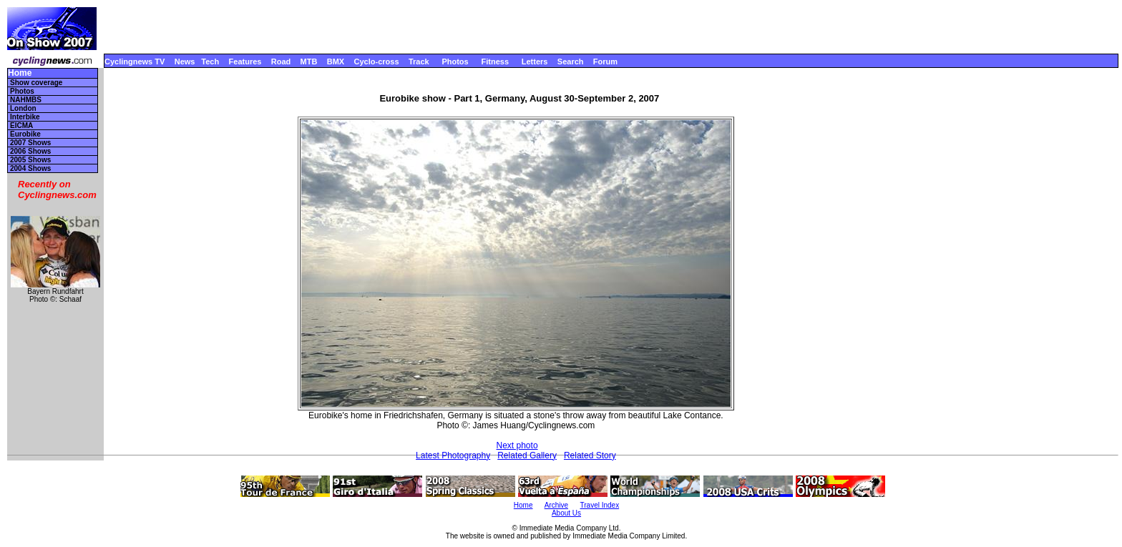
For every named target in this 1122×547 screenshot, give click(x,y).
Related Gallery (527, 455)
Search (570, 61)
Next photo (517, 445)
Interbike (25, 117)
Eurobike (25, 134)
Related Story (590, 455)
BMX (335, 61)
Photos (455, 61)
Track (419, 61)
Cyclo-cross (376, 61)
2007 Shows (30, 143)
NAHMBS (26, 100)
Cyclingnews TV (134, 61)
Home (19, 73)
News (185, 61)
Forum (605, 61)
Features (245, 61)
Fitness (495, 61)
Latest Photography (453, 455)
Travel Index (600, 505)
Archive (556, 505)
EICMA (21, 125)
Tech (210, 61)
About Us (566, 513)
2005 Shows (30, 160)
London (23, 108)
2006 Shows (30, 151)
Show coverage (36, 83)
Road (281, 61)
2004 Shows (30, 168)
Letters (535, 61)
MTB (309, 61)
